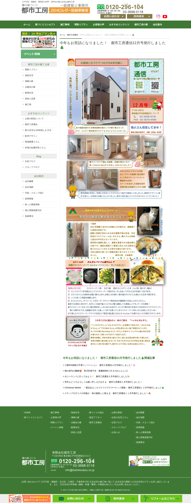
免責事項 (29, 216)
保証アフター (95, 417)
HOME (27, 412)
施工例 (28, 104)
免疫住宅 (29, 75)
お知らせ (116, 432)
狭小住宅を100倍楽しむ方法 (38, 130)
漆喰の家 (29, 81)
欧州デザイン (31, 136)
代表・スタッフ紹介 (34, 193)
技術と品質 (30, 98)
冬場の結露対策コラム (35, 147)
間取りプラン (81, 24)
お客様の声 (98, 24)
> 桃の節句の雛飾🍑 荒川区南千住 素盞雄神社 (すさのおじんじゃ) (95, 371)
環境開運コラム (32, 142)
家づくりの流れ (96, 412)
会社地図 (29, 187)
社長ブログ (30, 161)
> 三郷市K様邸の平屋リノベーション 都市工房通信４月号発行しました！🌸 (99, 365)
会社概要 (29, 181)
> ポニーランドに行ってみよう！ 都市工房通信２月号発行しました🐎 (96, 376)
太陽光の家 (30, 87)
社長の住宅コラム (120, 417)
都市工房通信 (31, 124)
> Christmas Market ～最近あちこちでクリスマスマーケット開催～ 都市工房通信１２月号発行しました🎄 (113, 387)
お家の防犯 (117, 412)
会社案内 (157, 24)
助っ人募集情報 (32, 204)
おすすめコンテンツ (119, 24)
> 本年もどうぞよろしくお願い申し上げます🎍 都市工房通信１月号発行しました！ (102, 382)
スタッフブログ (32, 167)
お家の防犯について (34, 118)
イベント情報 (57, 427)
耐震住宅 (29, 93)
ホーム (26, 24)
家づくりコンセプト (45, 24)
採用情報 (29, 198)
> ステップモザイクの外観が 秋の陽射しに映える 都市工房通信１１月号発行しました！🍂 (107, 393)
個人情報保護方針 (33, 210)
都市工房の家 (141, 24)
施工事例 (64, 24)
